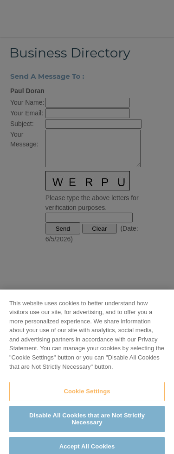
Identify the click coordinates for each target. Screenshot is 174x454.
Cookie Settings (87, 393)
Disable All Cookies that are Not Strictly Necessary (87, 421)
